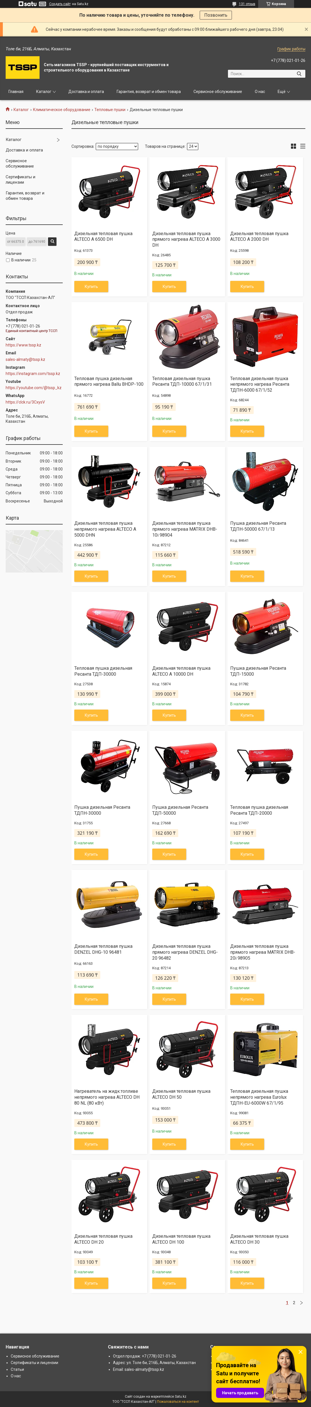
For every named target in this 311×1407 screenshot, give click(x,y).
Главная (15, 91)
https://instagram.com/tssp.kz (33, 373)
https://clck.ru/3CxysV (25, 402)
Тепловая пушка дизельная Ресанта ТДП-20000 (259, 810)
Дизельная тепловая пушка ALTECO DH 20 (103, 1239)
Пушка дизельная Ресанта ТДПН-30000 (102, 810)
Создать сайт (60, 4)
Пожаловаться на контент (178, 1402)
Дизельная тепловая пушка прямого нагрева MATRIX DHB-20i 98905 (262, 952)
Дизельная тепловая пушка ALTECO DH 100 (181, 1239)
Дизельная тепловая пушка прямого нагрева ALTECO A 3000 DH (186, 239)
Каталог (43, 91)
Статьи (17, 1369)
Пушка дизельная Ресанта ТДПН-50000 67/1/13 (258, 526)
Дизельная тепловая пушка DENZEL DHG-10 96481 (103, 949)
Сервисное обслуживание (217, 91)
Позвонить (215, 15)
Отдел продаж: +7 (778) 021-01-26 (144, 1356)
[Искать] (299, 74)
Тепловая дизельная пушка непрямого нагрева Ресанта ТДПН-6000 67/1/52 (259, 384)
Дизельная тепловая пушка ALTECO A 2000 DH (259, 236)
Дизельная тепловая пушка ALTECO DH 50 (181, 1094)
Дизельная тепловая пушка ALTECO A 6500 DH (103, 236)
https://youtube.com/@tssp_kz (34, 387)
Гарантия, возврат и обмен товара (149, 91)
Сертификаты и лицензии (20, 179)
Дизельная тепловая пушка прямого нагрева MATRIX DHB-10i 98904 (184, 529)
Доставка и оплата (86, 91)
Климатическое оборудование (61, 109)
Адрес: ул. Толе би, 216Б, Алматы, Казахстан (154, 1362)
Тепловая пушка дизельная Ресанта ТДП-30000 (103, 671)
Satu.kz (180, 1397)
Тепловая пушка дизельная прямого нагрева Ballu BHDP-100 (108, 381)
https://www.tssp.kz (23, 345)
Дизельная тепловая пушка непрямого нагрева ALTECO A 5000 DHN (105, 529)
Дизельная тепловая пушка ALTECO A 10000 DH (181, 671)
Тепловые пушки (109, 109)
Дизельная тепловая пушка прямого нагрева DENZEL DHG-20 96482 (185, 952)
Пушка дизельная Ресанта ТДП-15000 (258, 671)
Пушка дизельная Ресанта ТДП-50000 (180, 810)
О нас (260, 91)
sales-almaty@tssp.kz (25, 359)
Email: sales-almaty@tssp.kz (138, 1369)
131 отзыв (247, 4)
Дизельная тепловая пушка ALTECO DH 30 (259, 1239)
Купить (91, 286)
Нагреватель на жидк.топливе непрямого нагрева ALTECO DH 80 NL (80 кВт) (107, 1097)
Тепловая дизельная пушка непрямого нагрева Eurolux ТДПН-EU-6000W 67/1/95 (259, 1097)
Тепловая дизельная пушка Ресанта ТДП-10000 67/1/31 (182, 381)
